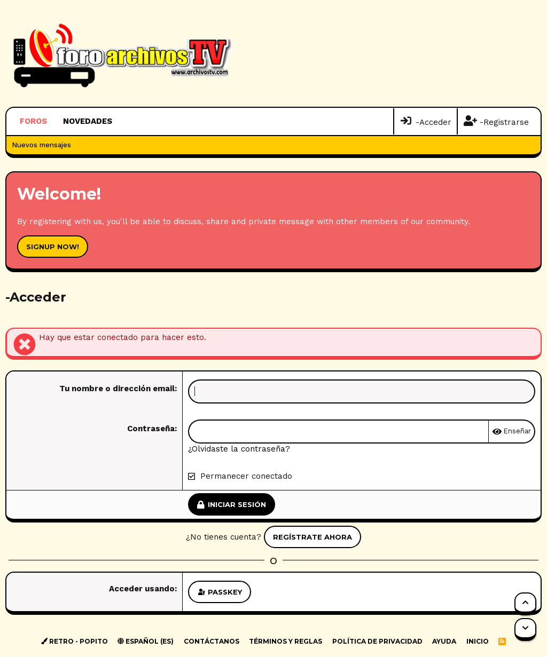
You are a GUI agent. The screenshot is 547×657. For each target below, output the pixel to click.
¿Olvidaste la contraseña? (239, 449)
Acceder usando (142, 588)
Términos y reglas (285, 641)
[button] (119, 121)
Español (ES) (146, 641)
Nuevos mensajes (41, 145)
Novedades (87, 121)
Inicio (477, 641)
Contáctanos (211, 641)
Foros (33, 121)
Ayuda (444, 641)
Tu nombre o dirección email (117, 388)
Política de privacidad (377, 641)
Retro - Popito (74, 641)
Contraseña (151, 428)
